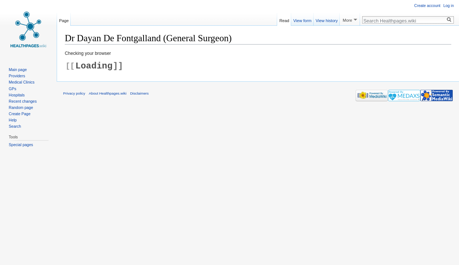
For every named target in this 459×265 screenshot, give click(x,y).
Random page (21, 107)
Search (15, 126)
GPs (12, 88)
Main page (18, 69)
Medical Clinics (22, 82)
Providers (17, 76)
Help (13, 120)
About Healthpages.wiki (107, 93)
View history (327, 19)
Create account (427, 5)
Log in (448, 5)
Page (64, 19)
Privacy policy (74, 93)
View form (302, 19)
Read (284, 19)
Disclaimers (139, 93)
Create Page (20, 114)
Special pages (21, 144)
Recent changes (23, 101)
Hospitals (17, 95)
